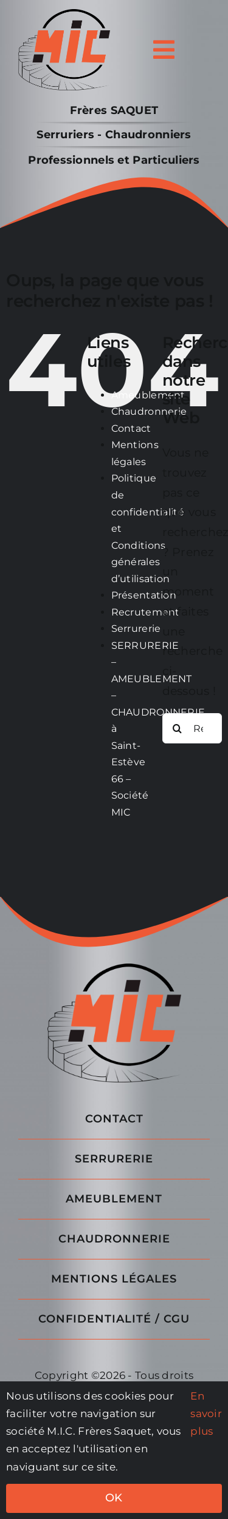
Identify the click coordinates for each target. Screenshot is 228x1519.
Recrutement (145, 612)
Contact (131, 428)
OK (114, 1497)
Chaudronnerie (149, 411)
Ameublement (148, 395)
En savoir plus (206, 1413)
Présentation (143, 595)
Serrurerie (136, 628)
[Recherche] (177, 728)
